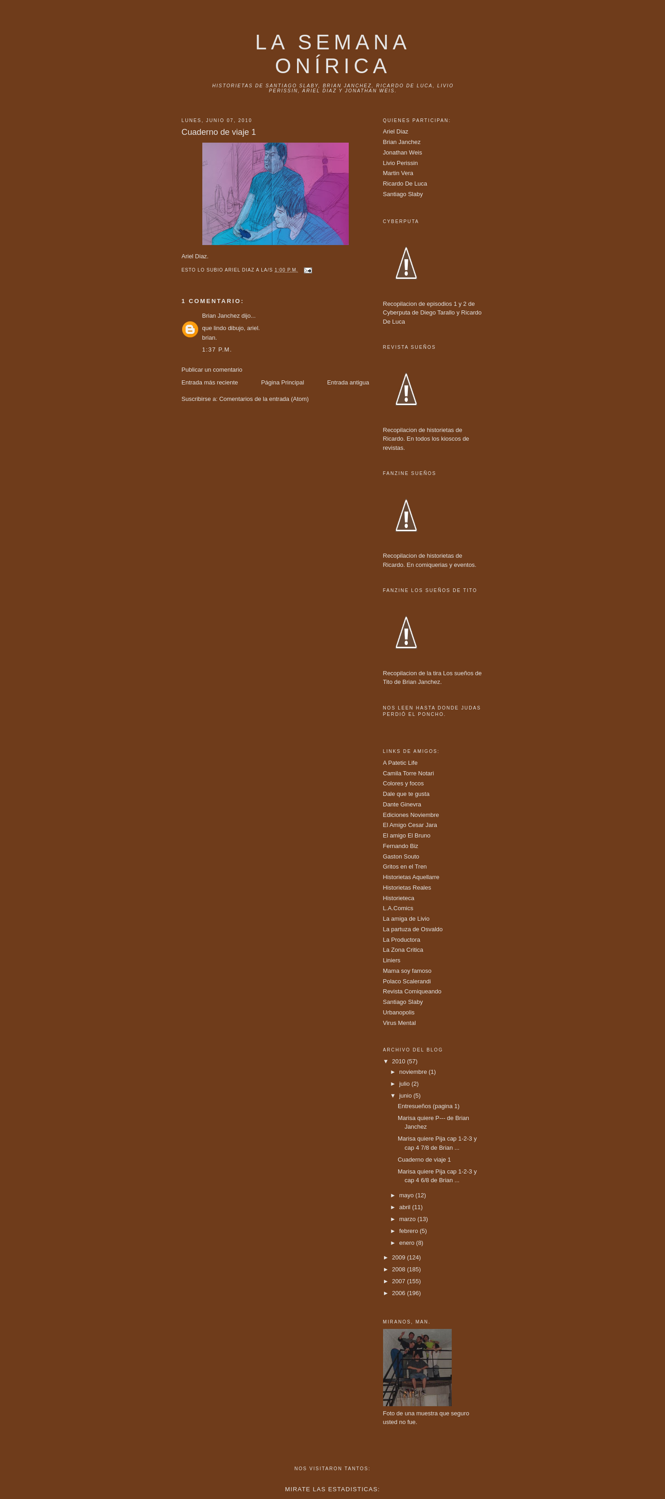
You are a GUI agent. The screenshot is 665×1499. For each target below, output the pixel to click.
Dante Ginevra (402, 804)
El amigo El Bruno (407, 835)
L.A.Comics (398, 908)
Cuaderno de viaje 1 (424, 1159)
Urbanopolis (399, 1012)
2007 (399, 1281)
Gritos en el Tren (405, 866)
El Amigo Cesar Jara (410, 825)
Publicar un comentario (212, 369)
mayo (407, 1195)
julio (405, 1083)
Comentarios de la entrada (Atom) (264, 398)
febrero (409, 1230)
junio (406, 1095)
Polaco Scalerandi (407, 981)
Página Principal (282, 382)
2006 (399, 1293)
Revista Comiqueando (412, 991)
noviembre (413, 1071)
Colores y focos (403, 783)
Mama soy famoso (407, 970)
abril (405, 1207)
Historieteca (399, 898)
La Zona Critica (403, 949)
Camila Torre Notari (408, 773)
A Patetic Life (400, 762)
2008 (399, 1269)
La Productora (402, 939)
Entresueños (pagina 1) (429, 1106)
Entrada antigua (348, 382)
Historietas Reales (407, 887)
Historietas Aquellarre (411, 877)
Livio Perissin (400, 163)
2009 (399, 1257)
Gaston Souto (401, 856)
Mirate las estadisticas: (332, 1489)
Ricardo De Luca (405, 183)
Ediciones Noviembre (411, 814)
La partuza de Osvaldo (413, 929)
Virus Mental (399, 1022)
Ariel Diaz (396, 131)
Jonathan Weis (402, 152)
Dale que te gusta (406, 793)
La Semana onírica (333, 54)
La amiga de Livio (406, 918)
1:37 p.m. (217, 349)
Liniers (391, 960)
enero (407, 1242)
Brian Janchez (221, 315)
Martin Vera (398, 173)
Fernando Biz (400, 846)
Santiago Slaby (403, 194)
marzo (408, 1219)
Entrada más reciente (210, 382)
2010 (399, 1061)
